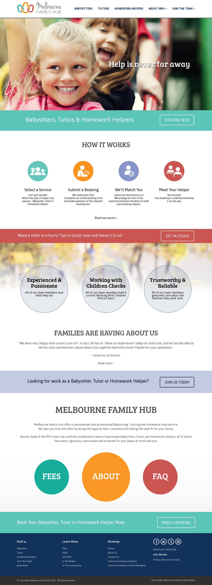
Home (111, 548)
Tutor (20, 552)
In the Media (68, 561)
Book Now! (22, 565)
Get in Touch (177, 236)
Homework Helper (26, 557)
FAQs (65, 552)
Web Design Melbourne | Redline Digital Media (173, 580)
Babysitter (22, 548)
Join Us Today (177, 382)
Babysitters (83, 8)
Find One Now (177, 120)
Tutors (103, 8)
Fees (64, 548)
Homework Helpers (129, 8)
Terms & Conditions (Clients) (122, 561)
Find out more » (106, 218)
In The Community (71, 565)
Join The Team (183, 8)
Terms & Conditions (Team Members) (127, 565)
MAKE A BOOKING (176, 523)
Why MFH (67, 557)
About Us (112, 552)
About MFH (158, 8)
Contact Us (113, 557)
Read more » (106, 363)
